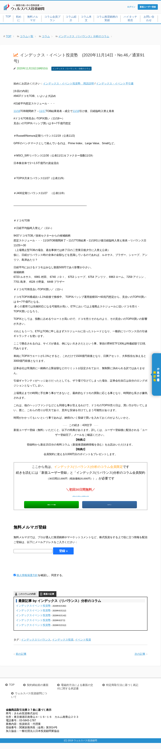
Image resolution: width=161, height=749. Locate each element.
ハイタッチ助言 (130, 19)
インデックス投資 (62, 645)
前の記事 (21, 660)
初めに (18, 19)
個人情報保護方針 (27, 581)
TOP (8, 17)
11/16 (17, 111)
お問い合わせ (149, 19)
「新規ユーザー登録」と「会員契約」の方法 (80, 496)
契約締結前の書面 (37, 691)
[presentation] (39, 569)
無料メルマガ (32, 19)
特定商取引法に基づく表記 (122, 691)
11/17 (42, 111)
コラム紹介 (71, 19)
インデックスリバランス (36, 645)
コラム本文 (86, 19)
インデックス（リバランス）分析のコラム (71, 69)
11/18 (76, 111)
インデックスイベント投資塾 (33, 611)
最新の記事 (48, 600)
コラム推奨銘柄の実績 (107, 19)
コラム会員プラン (52, 19)
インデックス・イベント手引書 (115, 84)
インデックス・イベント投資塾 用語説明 (68, 84)
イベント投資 (83, 645)
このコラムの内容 (27, 600)
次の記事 (140, 660)
